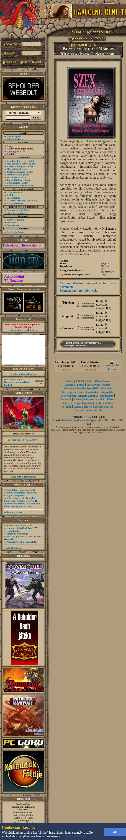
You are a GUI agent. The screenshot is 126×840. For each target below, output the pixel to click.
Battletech (66, 399)
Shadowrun (106, 395)
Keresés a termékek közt (20, 185)
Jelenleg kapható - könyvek (78, 290)
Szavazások (13, 225)
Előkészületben (15, 139)
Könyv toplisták (15, 219)
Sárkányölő (93, 384)
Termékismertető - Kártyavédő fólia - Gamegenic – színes (22, 505)
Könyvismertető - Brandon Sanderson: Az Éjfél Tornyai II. (21, 499)
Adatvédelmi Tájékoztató (14, 279)
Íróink (10, 195)
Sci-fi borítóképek (16, 212)
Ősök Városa (102, 381)
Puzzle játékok (15, 174)
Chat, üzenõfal (14, 192)
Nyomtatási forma (112, 367)
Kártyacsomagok (16, 166)
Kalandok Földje (74, 384)
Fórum (111, 399)
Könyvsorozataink (94, 399)
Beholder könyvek (16, 160)
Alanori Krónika (88, 395)
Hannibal (12, 530)
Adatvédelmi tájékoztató (88, 410)
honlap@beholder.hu (23, 806)
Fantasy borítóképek (18, 210)
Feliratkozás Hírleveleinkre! (22, 245)
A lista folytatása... (14, 512)
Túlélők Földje (84, 381)
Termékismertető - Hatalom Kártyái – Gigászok (20, 494)
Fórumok (12, 222)
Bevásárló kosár (15, 232)
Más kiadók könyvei (17, 163)
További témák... (13, 547)
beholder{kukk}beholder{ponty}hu (82, 420)
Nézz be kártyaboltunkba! (23, 373)
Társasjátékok (14, 180)
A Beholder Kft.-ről (101, 406)
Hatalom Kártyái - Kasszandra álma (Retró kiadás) (17, 382)
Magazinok (13, 169)
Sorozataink (13, 197)
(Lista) (30, 160)
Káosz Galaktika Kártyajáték (95, 392)
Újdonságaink (14, 136)
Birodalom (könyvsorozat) (21, 489)
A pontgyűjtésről (16, 151)
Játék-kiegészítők (16, 171)
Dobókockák (13, 182)
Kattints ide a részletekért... (23, 330)
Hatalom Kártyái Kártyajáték (81, 388)
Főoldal (69, 381)
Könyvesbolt (68, 395)
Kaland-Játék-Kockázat (19, 528)
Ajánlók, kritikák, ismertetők (22, 200)
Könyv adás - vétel (16, 525)
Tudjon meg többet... (76, 836)
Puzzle (106, 384)
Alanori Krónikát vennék (20, 541)
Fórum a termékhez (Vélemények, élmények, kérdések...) (82, 344)
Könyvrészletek (15, 203)
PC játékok (13, 177)
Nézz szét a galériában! (23, 476)
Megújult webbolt (16, 533)
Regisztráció (81, 406)
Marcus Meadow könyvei (78, 283)
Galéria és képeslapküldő (78, 403)
